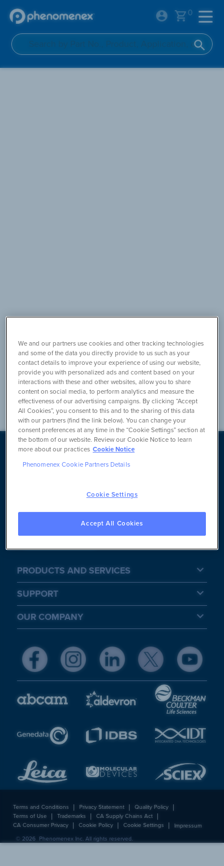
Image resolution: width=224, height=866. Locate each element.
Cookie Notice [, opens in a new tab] (114, 449)
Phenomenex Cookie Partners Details (76, 464)
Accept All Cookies (112, 523)
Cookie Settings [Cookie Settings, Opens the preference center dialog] (112, 494)
